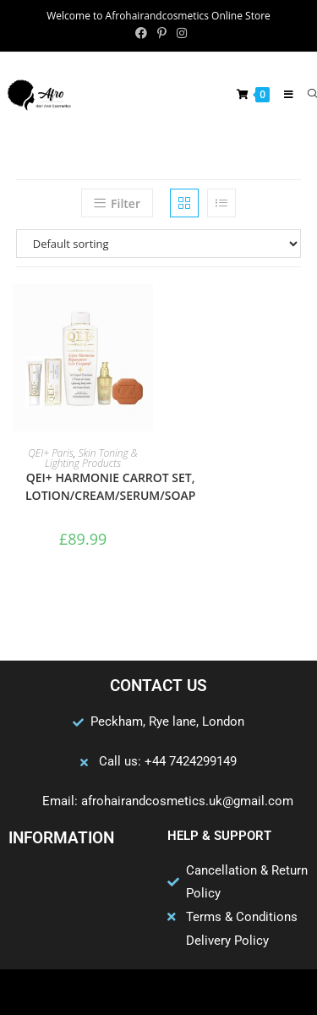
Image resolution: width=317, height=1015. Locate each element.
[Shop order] (159, 243)
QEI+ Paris (51, 453)
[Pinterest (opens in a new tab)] (162, 33)
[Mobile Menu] (283, 94)
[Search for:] (306, 94)
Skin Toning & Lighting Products (91, 458)
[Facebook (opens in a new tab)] (141, 33)
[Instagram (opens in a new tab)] (179, 33)
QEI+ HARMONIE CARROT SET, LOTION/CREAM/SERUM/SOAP (110, 486)
